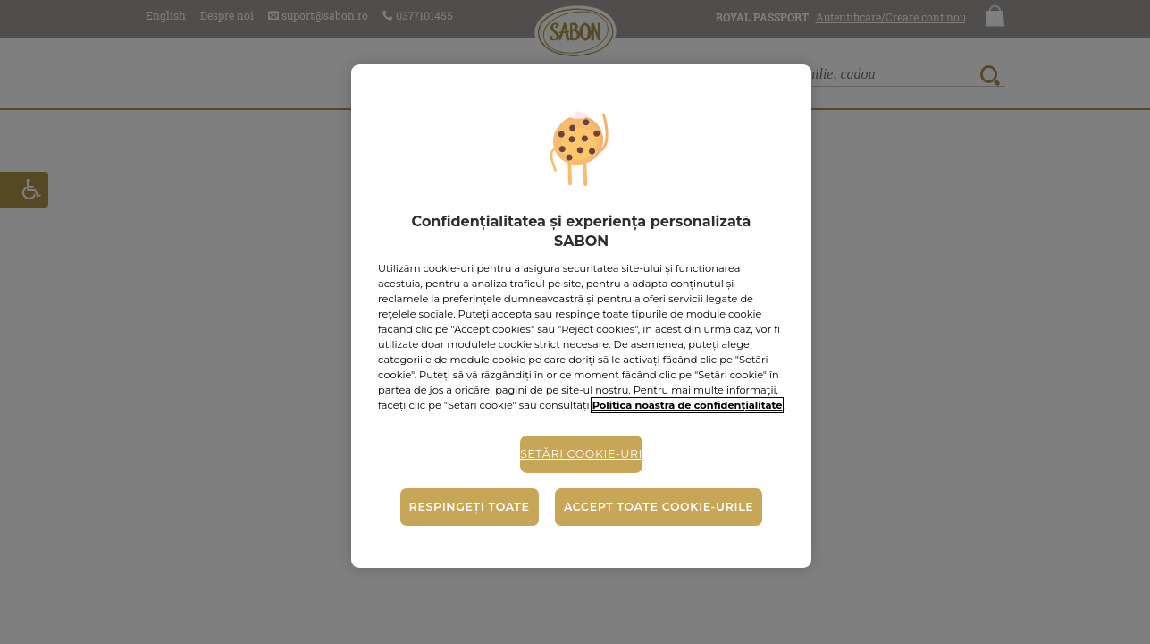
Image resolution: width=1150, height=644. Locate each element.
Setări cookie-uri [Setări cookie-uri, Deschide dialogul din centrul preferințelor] (581, 454)
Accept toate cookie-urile (658, 506)
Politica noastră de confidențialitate (687, 405)
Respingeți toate (469, 506)
